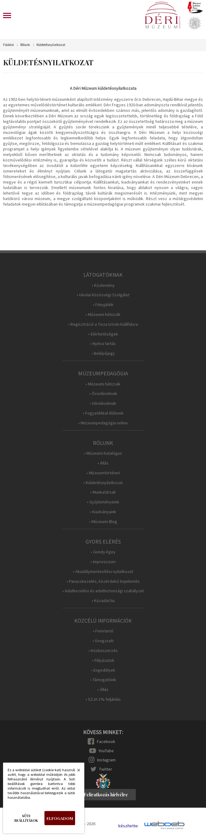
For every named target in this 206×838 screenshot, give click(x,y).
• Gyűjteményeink (103, 502)
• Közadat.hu (103, 600)
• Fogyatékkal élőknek (103, 413)
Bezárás (75, 772)
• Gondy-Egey (103, 552)
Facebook (106, 741)
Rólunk (25, 45)
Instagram (106, 760)
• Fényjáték (103, 304)
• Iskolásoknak (103, 403)
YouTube (106, 750)
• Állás (103, 463)
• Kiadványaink (103, 511)
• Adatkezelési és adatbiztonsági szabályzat (103, 590)
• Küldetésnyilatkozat (103, 482)
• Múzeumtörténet (103, 473)
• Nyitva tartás (103, 343)
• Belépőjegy (103, 353)
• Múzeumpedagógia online (103, 423)
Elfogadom (60, 818)
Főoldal (8, 45)
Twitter (105, 769)
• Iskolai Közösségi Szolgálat (103, 295)
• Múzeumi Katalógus (103, 453)
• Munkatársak (103, 492)
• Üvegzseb (103, 640)
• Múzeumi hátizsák (103, 314)
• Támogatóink (103, 679)
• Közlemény (103, 285)
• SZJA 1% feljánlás (103, 699)
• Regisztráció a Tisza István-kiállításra (103, 324)
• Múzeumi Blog (103, 521)
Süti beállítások (26, 818)
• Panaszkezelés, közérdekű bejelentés (103, 581)
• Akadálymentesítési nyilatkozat (103, 571)
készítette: (128, 826)
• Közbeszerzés (103, 650)
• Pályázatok (103, 660)
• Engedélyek (103, 670)
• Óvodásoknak (103, 393)
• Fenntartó (103, 631)
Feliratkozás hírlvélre (106, 795)
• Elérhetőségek (103, 334)
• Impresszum (103, 561)
